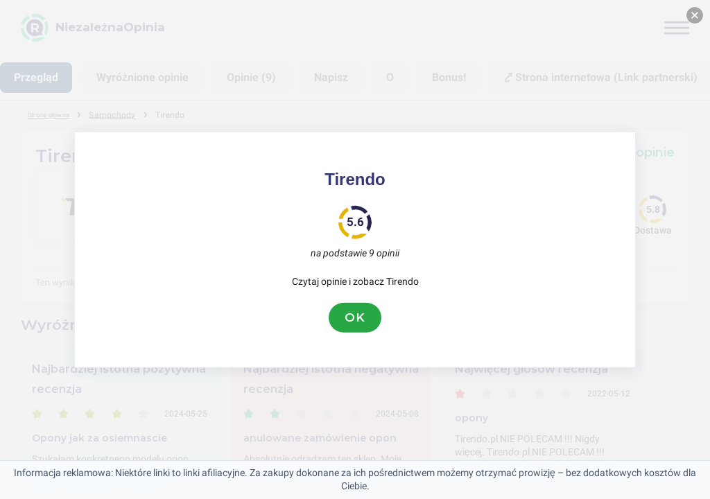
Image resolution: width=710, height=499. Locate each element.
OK (355, 317)
